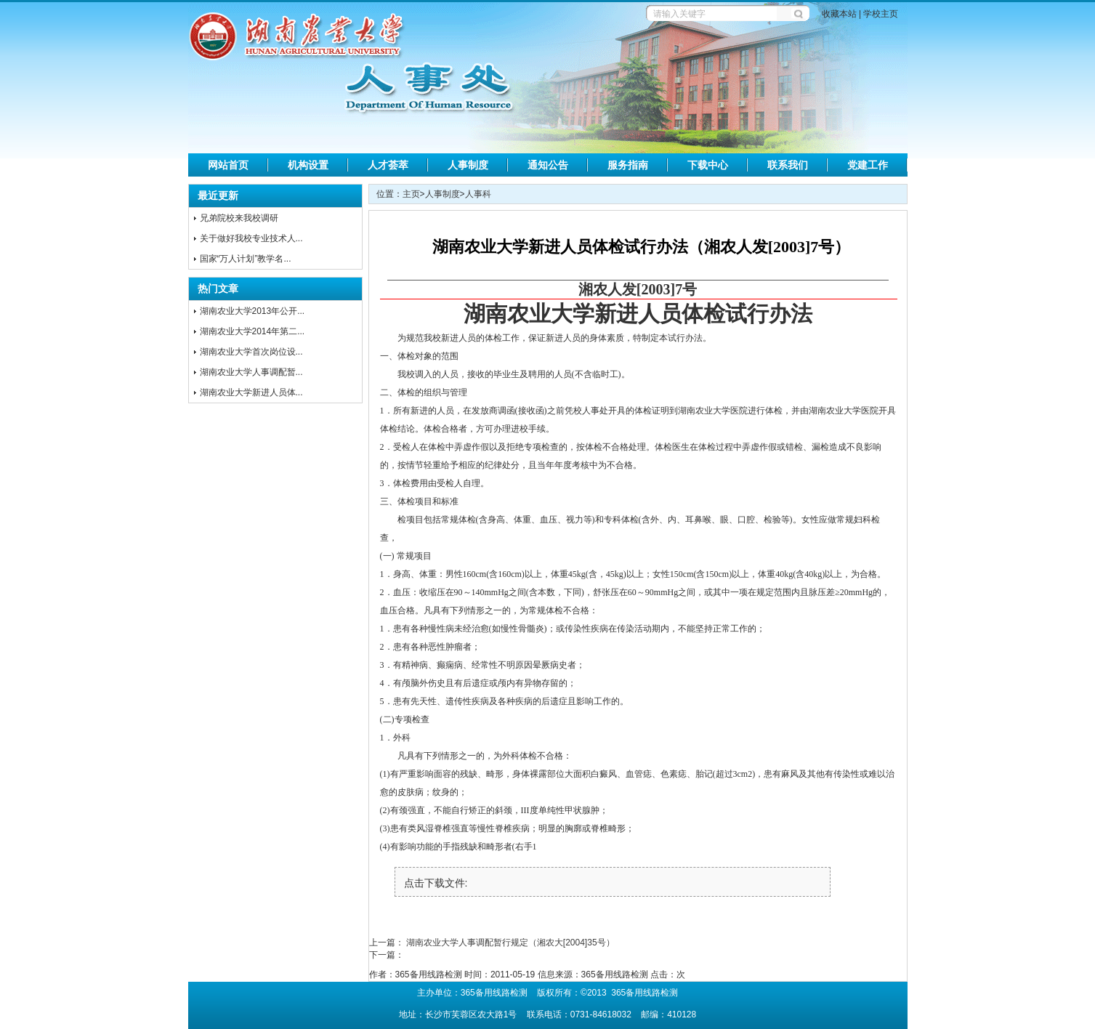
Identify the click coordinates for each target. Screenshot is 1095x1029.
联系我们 (787, 165)
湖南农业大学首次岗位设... (251, 352)
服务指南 (627, 165)
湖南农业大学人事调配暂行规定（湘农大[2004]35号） (510, 942)
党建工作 (867, 165)
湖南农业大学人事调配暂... (251, 372)
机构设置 (308, 165)
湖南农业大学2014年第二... (252, 331)
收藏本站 (839, 14)
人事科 (478, 194)
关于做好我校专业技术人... (251, 238)
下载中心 (707, 165)
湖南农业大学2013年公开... (252, 311)
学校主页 (880, 14)
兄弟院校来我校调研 (239, 218)
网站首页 (228, 165)
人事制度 (468, 165)
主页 (411, 194)
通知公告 (548, 165)
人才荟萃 (388, 165)
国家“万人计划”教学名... (245, 259)
